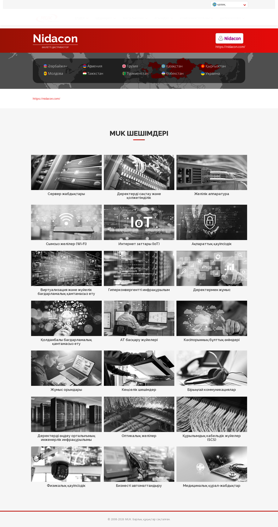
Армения (92, 66)
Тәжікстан (93, 73)
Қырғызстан (213, 66)
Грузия (130, 66)
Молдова (53, 73)
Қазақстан (172, 66)
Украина (210, 73)
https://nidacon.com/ (230, 47)
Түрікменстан (135, 73)
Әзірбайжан (55, 66)
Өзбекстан (173, 73)
